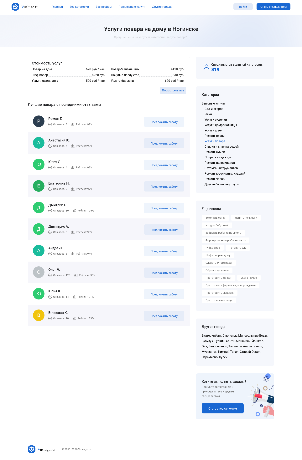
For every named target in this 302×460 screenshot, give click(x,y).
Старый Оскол (250, 352)
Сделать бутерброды (219, 262)
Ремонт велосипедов (220, 163)
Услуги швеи (213, 130)
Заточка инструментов (221, 168)
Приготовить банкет (219, 277)
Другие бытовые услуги (222, 184)
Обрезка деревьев (217, 270)
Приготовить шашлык (220, 292)
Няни (208, 114)
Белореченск (218, 346)
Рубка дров (213, 247)
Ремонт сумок (215, 152)
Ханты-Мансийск (238, 341)
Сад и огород (214, 109)
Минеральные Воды (252, 335)
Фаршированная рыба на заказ (226, 240)
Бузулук (207, 341)
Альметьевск (252, 346)
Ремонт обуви (215, 136)
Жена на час (249, 277)
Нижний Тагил (228, 352)
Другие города (162, 6)
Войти (243, 6)
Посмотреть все (173, 90)
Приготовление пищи (219, 300)
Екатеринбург (211, 335)
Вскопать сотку (215, 217)
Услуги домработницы (221, 125)
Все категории (79, 6)
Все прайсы (104, 6)
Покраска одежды (218, 157)
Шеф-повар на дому (218, 255)
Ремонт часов (215, 179)
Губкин (220, 341)
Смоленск (230, 335)
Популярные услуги (131, 6)
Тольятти (235, 346)
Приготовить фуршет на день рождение (231, 285)
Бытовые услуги (213, 103)
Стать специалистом (273, 6)
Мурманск (209, 352)
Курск (223, 357)
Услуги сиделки (216, 119)
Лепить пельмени (246, 217)
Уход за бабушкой (217, 225)
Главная (57, 6)
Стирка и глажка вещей (222, 146)
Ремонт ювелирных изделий (225, 173)
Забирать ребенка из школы (224, 232)
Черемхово (210, 357)
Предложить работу (164, 122)
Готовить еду (238, 247)
